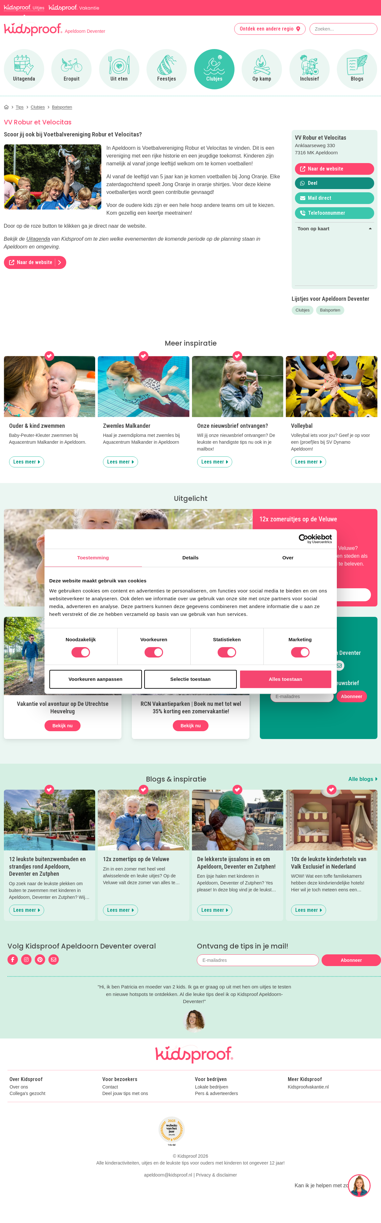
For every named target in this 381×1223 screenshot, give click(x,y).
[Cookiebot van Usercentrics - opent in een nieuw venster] (303, 539)
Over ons (18, 1087)
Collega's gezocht (27, 1093)
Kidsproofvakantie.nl (308, 1087)
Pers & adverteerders (216, 1093)
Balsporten (330, 310)
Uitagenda (38, 239)
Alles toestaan (285, 679)
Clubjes (303, 310)
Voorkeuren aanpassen (95, 679)
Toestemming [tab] (93, 557)
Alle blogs (363, 779)
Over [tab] (288, 557)
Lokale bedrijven (211, 1087)
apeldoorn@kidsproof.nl (168, 1212)
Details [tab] (191, 557)
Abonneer (351, 696)
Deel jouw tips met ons (125, 1093)
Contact (110, 1087)
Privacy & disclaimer (216, 1212)
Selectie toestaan (190, 679)
